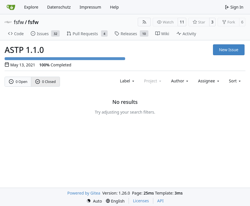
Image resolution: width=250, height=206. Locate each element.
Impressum (90, 7)
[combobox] (127, 81)
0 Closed (45, 81)
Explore (31, 7)
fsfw (19, 22)
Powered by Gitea (83, 193)
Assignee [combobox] (209, 81)
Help (114, 7)
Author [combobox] (180, 81)
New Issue (229, 49)
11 (182, 22)
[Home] (11, 7)
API (160, 200)
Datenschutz (59, 7)
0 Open (18, 81)
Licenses (141, 200)
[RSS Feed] (144, 22)
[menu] (235, 81)
